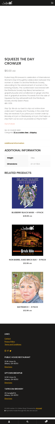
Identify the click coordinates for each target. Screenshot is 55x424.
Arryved (39, 408)
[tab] (27, 143)
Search (27, 421)
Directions (8, 367)
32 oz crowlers (19, 132)
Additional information (14, 143)
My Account (9, 421)
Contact (8, 339)
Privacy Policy (10, 342)
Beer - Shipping (31, 132)
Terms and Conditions (13, 344)
